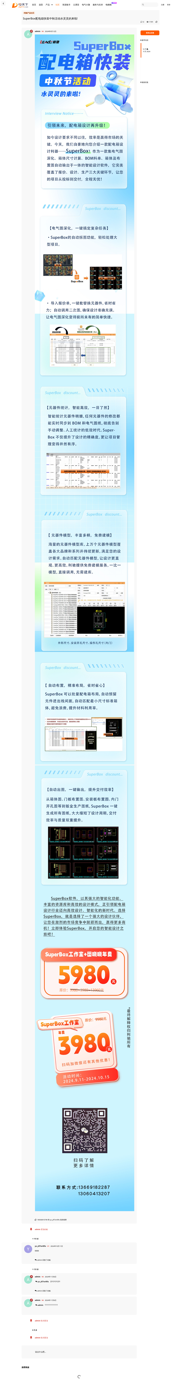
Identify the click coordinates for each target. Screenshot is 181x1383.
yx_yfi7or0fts (43, 1281)
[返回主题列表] (3, 3)
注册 (162, 5)
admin (40, 1305)
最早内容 (144, 40)
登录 (168, 5)
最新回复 (144, 82)
